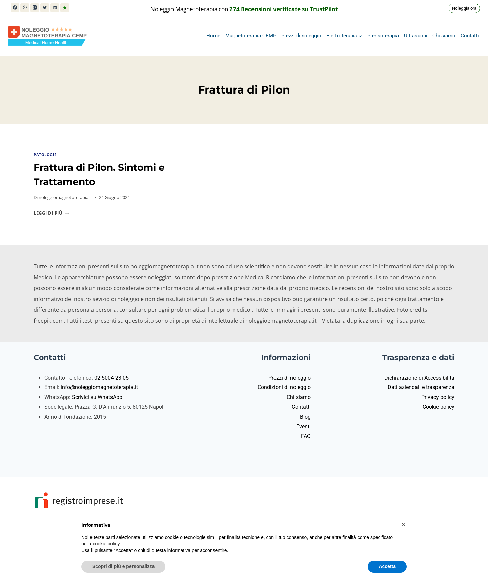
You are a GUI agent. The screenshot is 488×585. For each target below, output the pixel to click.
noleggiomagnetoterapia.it (65, 197)
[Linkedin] (54, 7)
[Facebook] (15, 7)
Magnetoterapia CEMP (250, 36)
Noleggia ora (464, 8)
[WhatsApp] (24, 7)
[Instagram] (34, 7)
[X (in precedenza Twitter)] (44, 7)
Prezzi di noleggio (301, 36)
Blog (305, 416)
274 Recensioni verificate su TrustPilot (283, 9)
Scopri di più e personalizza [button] (123, 566)
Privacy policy (437, 397)
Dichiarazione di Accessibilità (419, 378)
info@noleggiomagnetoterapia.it (99, 387)
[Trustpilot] (64, 7)
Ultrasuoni (415, 36)
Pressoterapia (383, 36)
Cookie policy (438, 407)
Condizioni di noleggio (284, 387)
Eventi (303, 426)
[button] (403, 524)
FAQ (306, 436)
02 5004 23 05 (111, 378)
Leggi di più (51, 213)
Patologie (45, 154)
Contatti (470, 36)
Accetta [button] (387, 566)
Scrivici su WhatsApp (97, 397)
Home (213, 36)
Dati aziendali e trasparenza (421, 387)
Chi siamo (443, 36)
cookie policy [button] (106, 543)
